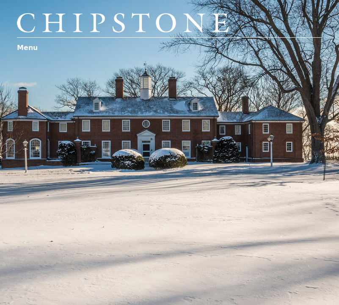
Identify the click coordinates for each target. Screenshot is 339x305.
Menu (27, 48)
